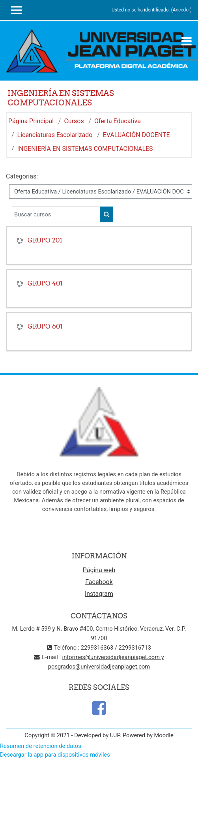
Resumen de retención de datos (40, 746)
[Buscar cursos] (56, 214)
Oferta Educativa (117, 121)
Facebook (98, 582)
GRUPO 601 (45, 326)
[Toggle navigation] (186, 41)
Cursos (74, 121)
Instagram (99, 593)
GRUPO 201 (45, 240)
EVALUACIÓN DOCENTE (136, 135)
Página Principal (31, 121)
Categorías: (22, 176)
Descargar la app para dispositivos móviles (55, 754)
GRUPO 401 (45, 283)
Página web (99, 570)
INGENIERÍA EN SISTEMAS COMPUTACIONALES (85, 148)
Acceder (181, 10)
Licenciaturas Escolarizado (55, 135)
